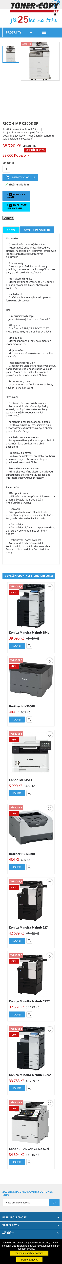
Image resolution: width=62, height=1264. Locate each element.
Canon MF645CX (21, 780)
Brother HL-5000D (22, 706)
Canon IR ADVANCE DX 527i (29, 1149)
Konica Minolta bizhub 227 (28, 927)
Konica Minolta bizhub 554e (29, 632)
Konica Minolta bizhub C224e (30, 1075)
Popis (11, 230)
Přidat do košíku (20, 177)
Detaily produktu (37, 230)
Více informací (55, 1244)
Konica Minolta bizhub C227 (29, 1001)
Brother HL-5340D (22, 854)
